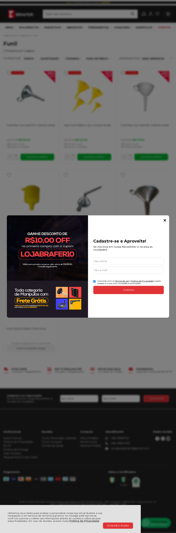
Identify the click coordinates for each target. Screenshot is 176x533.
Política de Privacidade (84, 521)
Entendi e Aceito (118, 525)
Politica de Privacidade (142, 281)
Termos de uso (122, 281)
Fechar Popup (165, 220)
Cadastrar (128, 289)
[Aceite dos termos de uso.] (94, 281)
